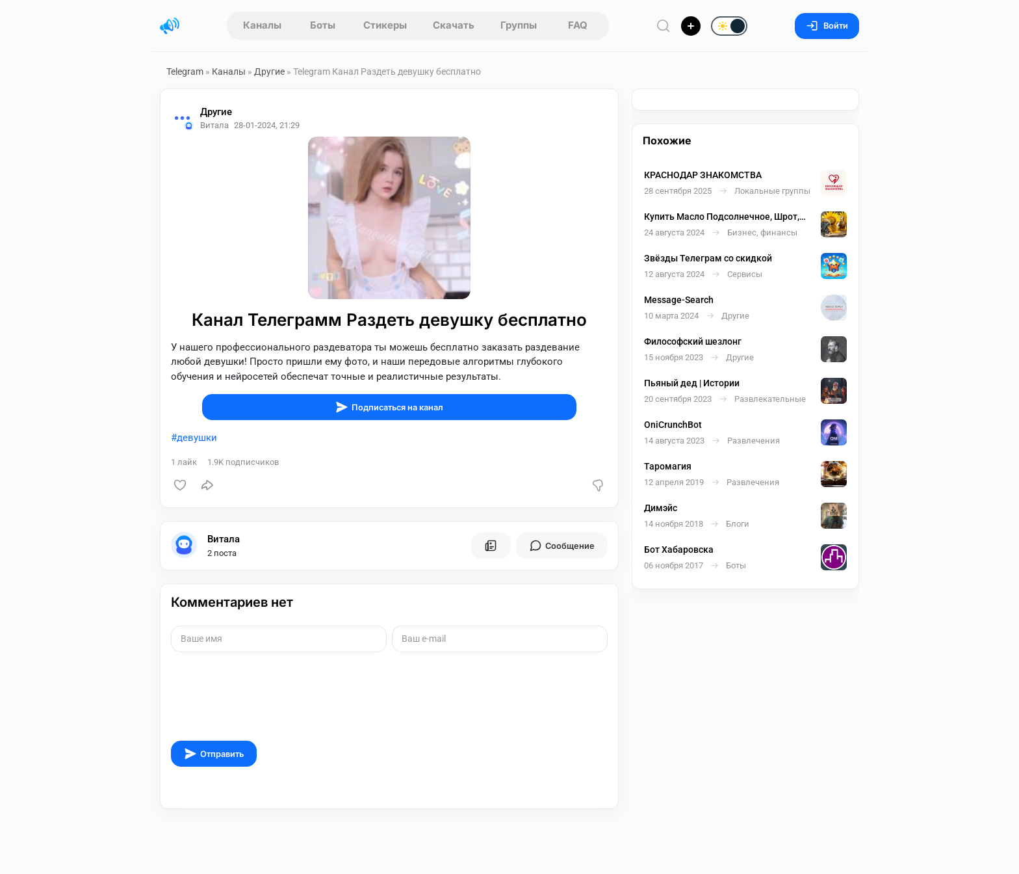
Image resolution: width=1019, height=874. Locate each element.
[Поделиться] (207, 485)
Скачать (453, 25)
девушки (197, 438)
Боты (322, 25)
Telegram (184, 71)
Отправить (214, 753)
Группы (518, 25)
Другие (269, 71)
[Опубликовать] (691, 26)
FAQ (577, 25)
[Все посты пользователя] (490, 546)
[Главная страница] (169, 26)
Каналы (262, 25)
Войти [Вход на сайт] (827, 26)
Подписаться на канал (389, 407)
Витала (223, 539)
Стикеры (385, 25)
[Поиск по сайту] (663, 25)
